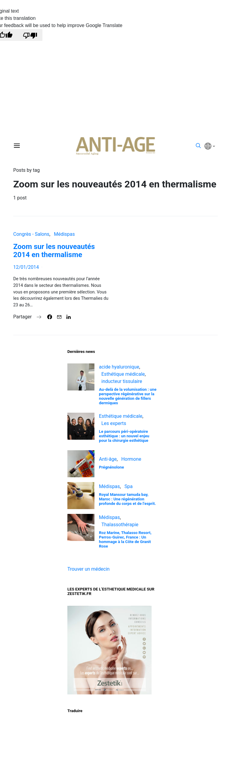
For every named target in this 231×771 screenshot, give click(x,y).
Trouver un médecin (88, 569)
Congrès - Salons (31, 234)
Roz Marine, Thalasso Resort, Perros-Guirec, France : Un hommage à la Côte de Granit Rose (125, 539)
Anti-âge (108, 459)
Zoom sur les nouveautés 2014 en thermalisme (54, 250)
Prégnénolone (111, 467)
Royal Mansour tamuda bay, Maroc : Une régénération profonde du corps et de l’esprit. (127, 499)
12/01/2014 (26, 267)
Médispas (64, 234)
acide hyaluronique (119, 367)
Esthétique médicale (123, 374)
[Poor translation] (30, 35)
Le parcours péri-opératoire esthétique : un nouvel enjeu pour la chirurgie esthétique (124, 436)
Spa (129, 486)
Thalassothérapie (119, 524)
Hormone (131, 459)
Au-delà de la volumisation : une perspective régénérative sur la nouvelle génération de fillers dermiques (127, 396)
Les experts (113, 423)
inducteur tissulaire (121, 381)
